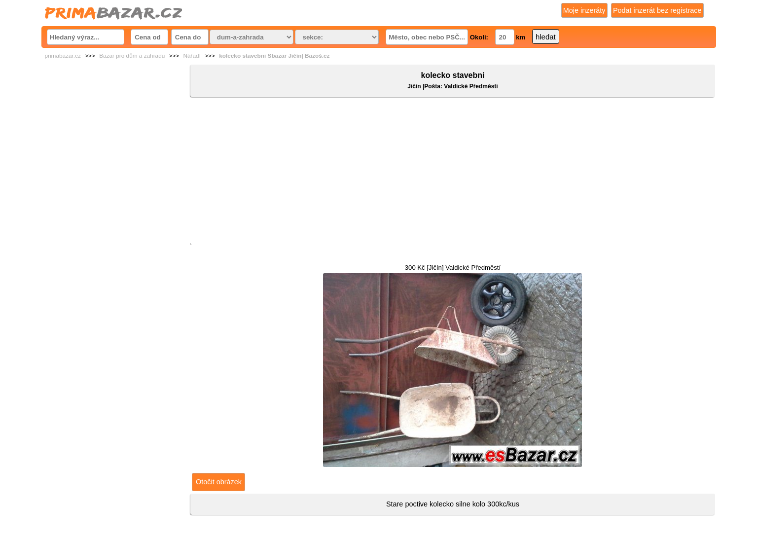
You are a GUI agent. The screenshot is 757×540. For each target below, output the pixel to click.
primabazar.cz (63, 55)
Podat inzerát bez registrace (657, 10)
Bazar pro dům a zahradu (132, 55)
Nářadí (192, 55)
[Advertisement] (452, 172)
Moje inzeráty (584, 10)
